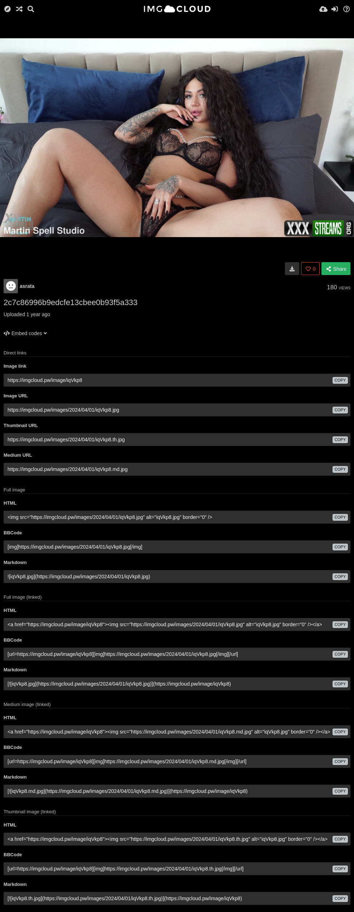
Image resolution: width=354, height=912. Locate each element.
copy (340, 380)
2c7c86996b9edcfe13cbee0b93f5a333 (70, 302)
